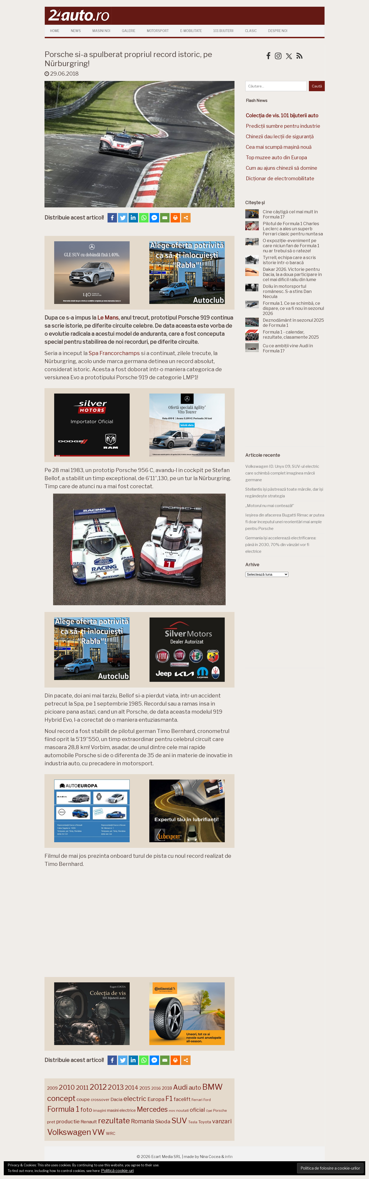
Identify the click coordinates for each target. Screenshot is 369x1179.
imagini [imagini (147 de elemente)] (99, 1110)
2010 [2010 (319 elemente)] (67, 1087)
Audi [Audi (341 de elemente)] (180, 1087)
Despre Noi (277, 31)
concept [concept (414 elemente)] (61, 1098)
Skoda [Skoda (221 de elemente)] (162, 1121)
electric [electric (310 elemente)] (134, 1099)
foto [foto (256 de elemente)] (86, 1109)
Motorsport (158, 31)
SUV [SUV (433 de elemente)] (179, 1120)
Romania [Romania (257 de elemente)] (142, 1121)
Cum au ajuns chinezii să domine (281, 168)
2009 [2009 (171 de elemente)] (52, 1088)
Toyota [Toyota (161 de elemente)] (204, 1122)
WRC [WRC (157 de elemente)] (110, 1133)
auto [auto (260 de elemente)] (195, 1087)
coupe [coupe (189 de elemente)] (83, 1099)
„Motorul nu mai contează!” (269, 505)
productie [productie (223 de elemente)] (68, 1121)
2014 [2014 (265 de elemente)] (131, 1087)
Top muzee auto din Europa (276, 157)
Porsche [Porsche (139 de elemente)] (220, 1111)
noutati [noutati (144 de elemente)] (182, 1110)
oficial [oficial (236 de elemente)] (197, 1110)
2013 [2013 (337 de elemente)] (116, 1087)
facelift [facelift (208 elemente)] (182, 1099)
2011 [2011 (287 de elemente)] (82, 1087)
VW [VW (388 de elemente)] (98, 1132)
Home (54, 31)
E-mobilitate (191, 31)
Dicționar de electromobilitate (280, 178)
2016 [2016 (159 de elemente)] (156, 1088)
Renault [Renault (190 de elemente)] (89, 1121)
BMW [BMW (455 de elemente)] (212, 1087)
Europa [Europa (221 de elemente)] (155, 1099)
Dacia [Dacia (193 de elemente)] (116, 1099)
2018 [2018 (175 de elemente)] (167, 1088)
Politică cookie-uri (117, 1170)
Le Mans (108, 317)
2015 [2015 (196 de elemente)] (144, 1088)
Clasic (251, 31)
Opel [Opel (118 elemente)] (209, 1111)
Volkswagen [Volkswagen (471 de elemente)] (69, 1132)
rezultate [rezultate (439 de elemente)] (114, 1120)
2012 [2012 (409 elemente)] (98, 1087)
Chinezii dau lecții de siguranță (280, 136)
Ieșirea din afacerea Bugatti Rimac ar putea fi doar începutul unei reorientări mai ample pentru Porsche (284, 522)
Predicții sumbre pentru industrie (283, 126)
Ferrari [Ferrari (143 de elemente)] (197, 1099)
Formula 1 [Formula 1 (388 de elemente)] (63, 1109)
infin (229, 1156)
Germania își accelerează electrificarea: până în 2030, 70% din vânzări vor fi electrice (280, 545)
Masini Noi (101, 31)
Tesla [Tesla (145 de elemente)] (192, 1122)
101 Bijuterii (223, 31)
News (76, 31)
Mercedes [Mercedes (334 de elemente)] (152, 1109)
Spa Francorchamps (114, 353)
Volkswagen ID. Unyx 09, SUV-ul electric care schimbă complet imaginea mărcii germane (282, 473)
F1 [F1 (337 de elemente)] (169, 1099)
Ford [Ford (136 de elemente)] (207, 1100)
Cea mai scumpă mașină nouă (279, 147)
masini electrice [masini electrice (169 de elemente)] (121, 1110)
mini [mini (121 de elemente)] (172, 1111)
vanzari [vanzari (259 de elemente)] (222, 1121)
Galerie (128, 31)
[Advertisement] (285, 403)
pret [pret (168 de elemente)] (51, 1121)
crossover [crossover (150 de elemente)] (100, 1099)
